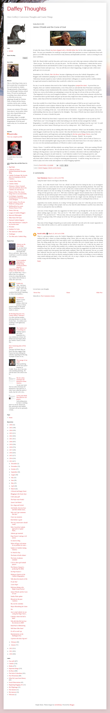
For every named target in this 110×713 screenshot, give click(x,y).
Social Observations (14, 682)
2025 (11, 427)
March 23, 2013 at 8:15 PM (56, 233)
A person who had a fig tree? (19, 638)
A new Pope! (14, 584)
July (12, 477)
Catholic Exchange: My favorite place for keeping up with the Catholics (18, 177)
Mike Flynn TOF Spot (15, 217)
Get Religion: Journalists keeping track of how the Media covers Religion (18, 197)
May (12, 483)
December (14, 463)
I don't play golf (15, 497)
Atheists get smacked (17, 533)
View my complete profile (14, 137)
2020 (11, 441)
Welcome (11, 694)
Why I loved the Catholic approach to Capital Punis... (18, 528)
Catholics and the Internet (54, 168)
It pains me (19, 283)
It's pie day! (14, 582)
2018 (11, 447)
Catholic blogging (42, 168)
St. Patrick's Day (15, 552)
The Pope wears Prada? (17, 499)
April (12, 486)
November (14, 466)
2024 (11, 430)
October (13, 469)
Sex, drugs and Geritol (17, 505)
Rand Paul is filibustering (18, 625)
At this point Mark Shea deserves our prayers (21, 397)
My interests (12, 692)
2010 (11, 654)
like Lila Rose (54, 74)
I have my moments (16, 517)
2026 (11, 425)
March (13, 489)
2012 (11, 648)
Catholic (11, 663)
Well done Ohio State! (17, 628)
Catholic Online (13, 183)
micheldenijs (58, 705)
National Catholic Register (16, 220)
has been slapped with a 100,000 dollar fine (64, 50)
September (14, 472)
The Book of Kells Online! (18, 555)
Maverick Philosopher (15, 215)
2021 (11, 438)
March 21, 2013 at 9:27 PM (56, 178)
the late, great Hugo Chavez (82, 134)
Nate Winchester (42, 178)
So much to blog (15, 540)
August (13, 475)
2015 (11, 455)
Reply (39, 227)
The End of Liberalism (15, 673)
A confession (20, 297)
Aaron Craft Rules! (16, 502)
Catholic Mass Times (15, 181)
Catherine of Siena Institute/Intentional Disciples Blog (17, 171)
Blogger (72, 705)
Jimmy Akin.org (13, 210)
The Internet (12, 689)
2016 (11, 452)
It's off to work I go (16, 631)
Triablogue (12, 234)
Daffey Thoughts (26, 9)
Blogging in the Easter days (19, 494)
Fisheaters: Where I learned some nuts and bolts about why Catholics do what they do (18, 187)
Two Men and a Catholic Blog (17, 236)
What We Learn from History (17, 678)
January (13, 645)
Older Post (99, 292)
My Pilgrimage (13, 687)
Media (11, 666)
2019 (11, 444)
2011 (11, 651)
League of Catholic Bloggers (17, 213)
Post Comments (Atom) (48, 296)
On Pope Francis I (16, 571)
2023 (11, 433)
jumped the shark (81, 85)
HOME (11, 51)
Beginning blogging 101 (16, 685)
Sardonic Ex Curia (14, 229)
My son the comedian (17, 603)
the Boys (11, 671)
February (14, 642)
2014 (11, 458)
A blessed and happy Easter (18, 491)
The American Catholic (15, 231)
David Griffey (41, 233)
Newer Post (37, 292)
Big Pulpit (12, 167)
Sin (12, 609)
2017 (11, 450)
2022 (11, 436)
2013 (11, 461)
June (12, 480)
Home (68, 292)
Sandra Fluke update (17, 596)
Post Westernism (13, 676)
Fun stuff (11, 661)
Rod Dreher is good (16, 520)
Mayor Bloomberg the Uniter (19, 606)
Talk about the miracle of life (19, 579)
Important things (13, 668)
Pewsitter (11, 227)
